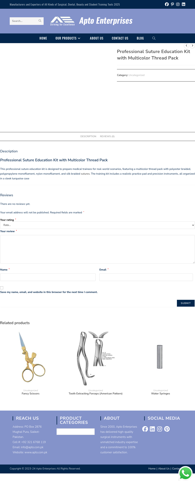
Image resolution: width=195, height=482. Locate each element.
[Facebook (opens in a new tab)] (167, 4)
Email (104, 269)
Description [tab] (88, 136)
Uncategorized (137, 75)
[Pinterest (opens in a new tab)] (172, 4)
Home (152, 468)
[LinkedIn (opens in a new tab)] (183, 4)
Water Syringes (160, 393)
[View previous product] (186, 45)
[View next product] (192, 45)
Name (5, 269)
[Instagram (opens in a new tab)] (178, 4)
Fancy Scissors (30, 393)
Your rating (8, 220)
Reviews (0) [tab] (107, 136)
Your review (8, 231)
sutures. (85, 174)
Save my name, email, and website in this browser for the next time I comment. (49, 292)
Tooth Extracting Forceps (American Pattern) (95, 393)
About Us (163, 468)
